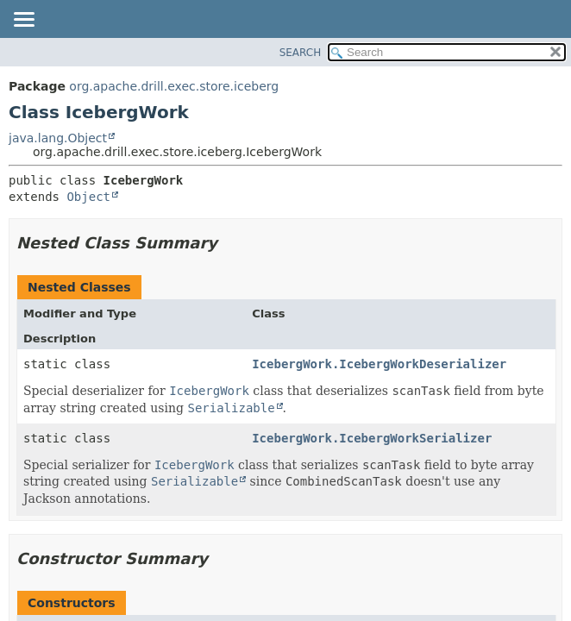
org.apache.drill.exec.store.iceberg (174, 86)
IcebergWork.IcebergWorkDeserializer (379, 364)
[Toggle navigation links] (23, 21)
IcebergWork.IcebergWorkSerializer (372, 438)
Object (88, 197)
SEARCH (300, 53)
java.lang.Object (58, 138)
